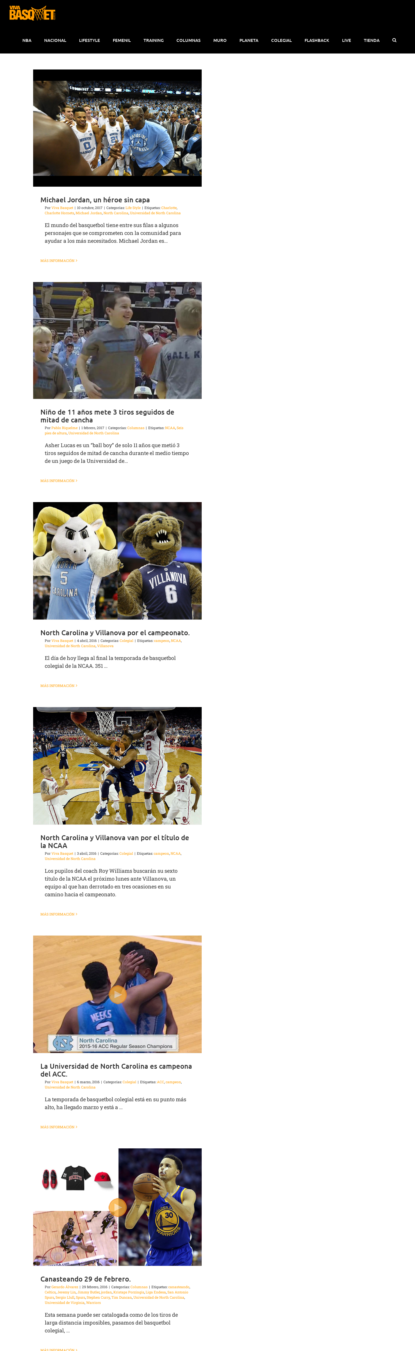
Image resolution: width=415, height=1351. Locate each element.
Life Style (133, 207)
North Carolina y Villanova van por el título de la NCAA (114, 841)
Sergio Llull (65, 1297)
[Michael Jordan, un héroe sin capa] (117, 128)
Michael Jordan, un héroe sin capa (95, 199)
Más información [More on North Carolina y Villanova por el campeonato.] (57, 685)
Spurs (80, 1297)
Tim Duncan (121, 1297)
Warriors (93, 1302)
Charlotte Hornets (59, 212)
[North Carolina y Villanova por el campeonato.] (117, 561)
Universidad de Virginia (65, 1302)
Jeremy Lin (66, 1292)
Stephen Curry (98, 1297)
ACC (160, 1081)
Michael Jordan (89, 212)
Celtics (50, 1292)
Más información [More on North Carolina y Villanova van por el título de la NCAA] (57, 914)
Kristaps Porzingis (128, 1292)
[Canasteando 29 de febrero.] (117, 1207)
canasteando (178, 1286)
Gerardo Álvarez (64, 1286)
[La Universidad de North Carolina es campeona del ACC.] (117, 994)
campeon (161, 640)
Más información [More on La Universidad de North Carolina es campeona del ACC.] (57, 1127)
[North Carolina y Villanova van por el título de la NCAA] (117, 765)
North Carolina (115, 212)
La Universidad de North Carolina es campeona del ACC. (116, 1069)
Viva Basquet (62, 207)
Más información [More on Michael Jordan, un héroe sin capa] (57, 260)
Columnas (135, 427)
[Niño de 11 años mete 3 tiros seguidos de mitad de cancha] (117, 340)
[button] (394, 40)
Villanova (105, 645)
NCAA (170, 427)
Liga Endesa (156, 1292)
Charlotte (169, 207)
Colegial (126, 640)
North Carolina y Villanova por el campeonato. (115, 632)
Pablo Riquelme (64, 427)
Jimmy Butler (88, 1292)
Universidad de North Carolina (155, 212)
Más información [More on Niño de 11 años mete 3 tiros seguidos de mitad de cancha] (57, 480)
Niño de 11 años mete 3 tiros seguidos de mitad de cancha (107, 415)
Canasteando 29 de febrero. (85, 1278)
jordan (106, 1292)
